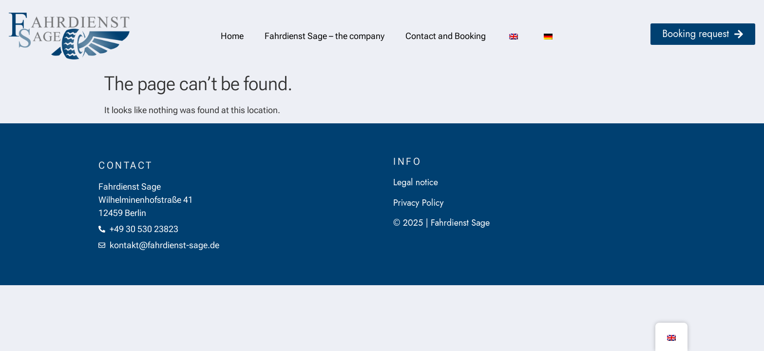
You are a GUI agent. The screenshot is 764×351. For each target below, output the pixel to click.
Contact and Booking (445, 36)
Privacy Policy (418, 202)
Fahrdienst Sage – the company (324, 36)
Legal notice (415, 182)
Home (232, 36)
